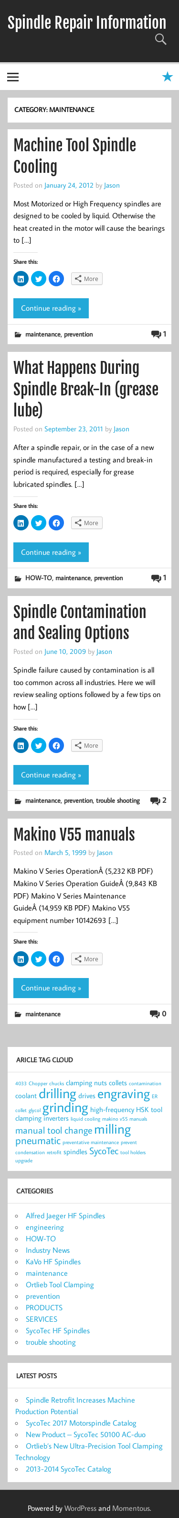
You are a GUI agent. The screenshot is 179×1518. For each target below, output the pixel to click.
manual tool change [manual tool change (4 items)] (53, 1130)
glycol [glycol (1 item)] (35, 1110)
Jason (112, 185)
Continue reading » (51, 308)
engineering (45, 1227)
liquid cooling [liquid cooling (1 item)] (85, 1118)
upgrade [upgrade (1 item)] (23, 1160)
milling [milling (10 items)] (112, 1128)
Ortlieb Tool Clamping (60, 1284)
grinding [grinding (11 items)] (65, 1107)
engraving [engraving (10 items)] (123, 1093)
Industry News (48, 1250)
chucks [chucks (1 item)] (56, 1083)
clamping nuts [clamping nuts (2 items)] (86, 1082)
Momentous (131, 1508)
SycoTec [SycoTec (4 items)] (103, 1151)
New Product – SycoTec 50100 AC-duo (86, 1434)
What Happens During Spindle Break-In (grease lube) (85, 390)
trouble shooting (118, 800)
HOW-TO (38, 577)
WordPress (80, 1508)
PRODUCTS (44, 1307)
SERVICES (41, 1319)
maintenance (43, 333)
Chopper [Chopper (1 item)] (38, 1083)
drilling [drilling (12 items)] (57, 1093)
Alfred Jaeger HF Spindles (65, 1215)
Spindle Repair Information (87, 23)
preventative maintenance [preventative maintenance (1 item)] (91, 1142)
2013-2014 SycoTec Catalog (68, 1468)
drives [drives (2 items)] (86, 1095)
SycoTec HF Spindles (58, 1330)
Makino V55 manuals (74, 834)
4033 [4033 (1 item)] (21, 1083)
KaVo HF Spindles (53, 1261)
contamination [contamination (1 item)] (145, 1083)
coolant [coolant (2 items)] (26, 1095)
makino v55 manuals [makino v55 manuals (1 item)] (124, 1118)
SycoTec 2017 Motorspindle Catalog (81, 1423)
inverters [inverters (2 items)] (56, 1118)
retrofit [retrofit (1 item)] (54, 1152)
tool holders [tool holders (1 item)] (133, 1152)
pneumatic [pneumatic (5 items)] (38, 1140)
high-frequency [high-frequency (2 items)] (112, 1109)
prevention (78, 333)
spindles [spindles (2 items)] (75, 1151)
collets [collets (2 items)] (118, 1082)
